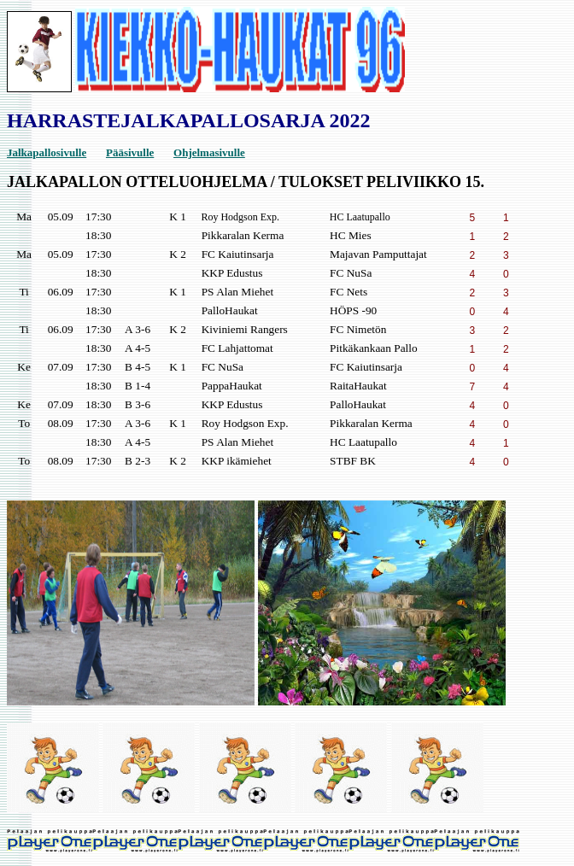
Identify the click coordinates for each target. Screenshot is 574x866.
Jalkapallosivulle (46, 152)
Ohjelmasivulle (209, 152)
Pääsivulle (130, 152)
